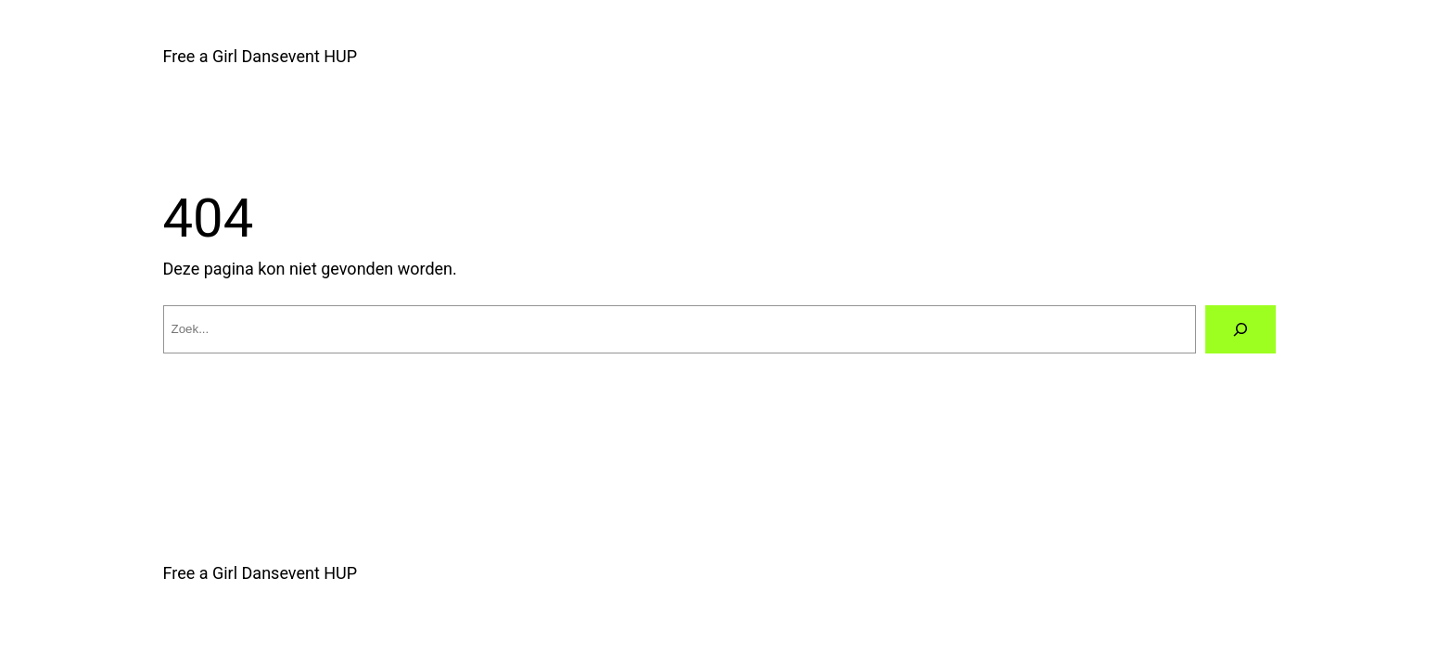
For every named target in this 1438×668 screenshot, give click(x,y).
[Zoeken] (1240, 329)
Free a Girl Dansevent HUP (260, 56)
